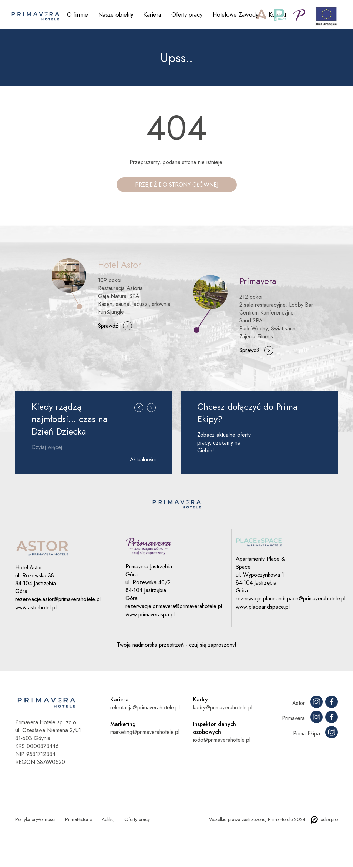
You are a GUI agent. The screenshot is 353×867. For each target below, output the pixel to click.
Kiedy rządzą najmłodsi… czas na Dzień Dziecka (70, 419)
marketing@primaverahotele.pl (144, 732)
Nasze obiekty (115, 14)
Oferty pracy (186, 14)
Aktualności (143, 460)
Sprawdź (108, 326)
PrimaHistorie (78, 819)
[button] (137, 418)
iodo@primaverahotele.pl (221, 740)
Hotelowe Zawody (235, 14)
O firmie (77, 14)
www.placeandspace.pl (263, 607)
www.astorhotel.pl (36, 607)
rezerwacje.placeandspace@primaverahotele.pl (290, 598)
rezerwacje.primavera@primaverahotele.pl (173, 606)
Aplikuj (108, 819)
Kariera (152, 14)
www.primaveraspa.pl (150, 614)
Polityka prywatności (35, 819)
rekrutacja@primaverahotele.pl (145, 707)
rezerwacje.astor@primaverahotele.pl (58, 599)
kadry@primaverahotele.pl (222, 707)
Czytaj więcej (47, 447)
